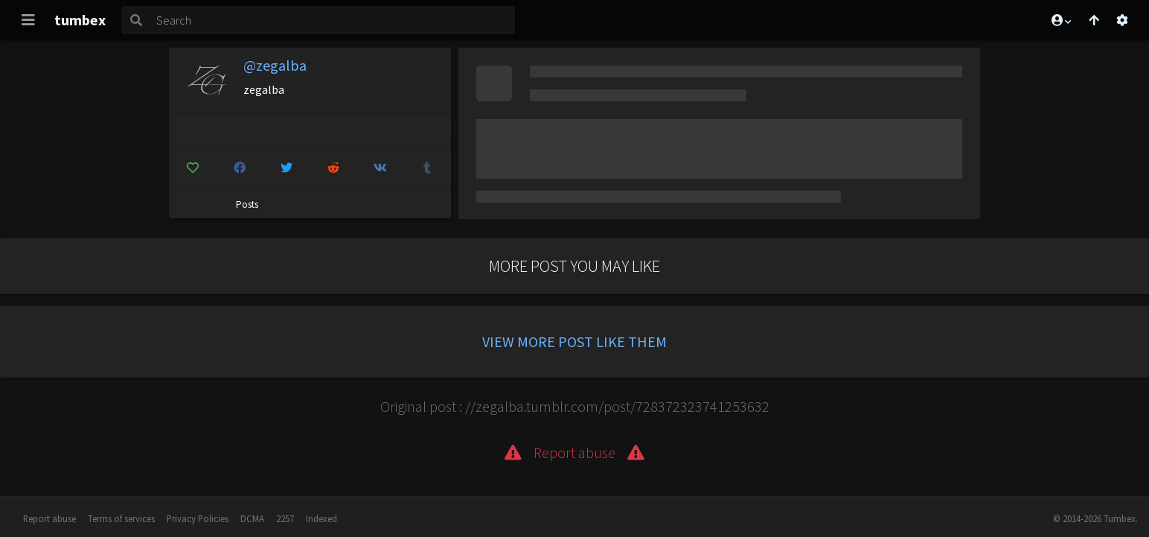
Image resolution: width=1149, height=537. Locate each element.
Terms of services (121, 518)
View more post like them (574, 341)
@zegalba (275, 65)
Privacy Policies (197, 518)
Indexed (321, 518)
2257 (285, 518)
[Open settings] (1122, 20)
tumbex (80, 19)
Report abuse (49, 518)
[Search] (332, 20)
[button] (1060, 20)
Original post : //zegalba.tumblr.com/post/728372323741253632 (574, 406)
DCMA (252, 518)
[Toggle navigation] (28, 20)
